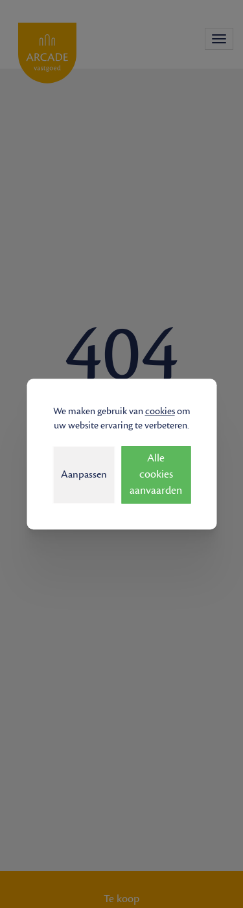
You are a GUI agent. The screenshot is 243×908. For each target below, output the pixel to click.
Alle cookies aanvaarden (156, 474)
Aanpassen (84, 474)
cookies (160, 411)
